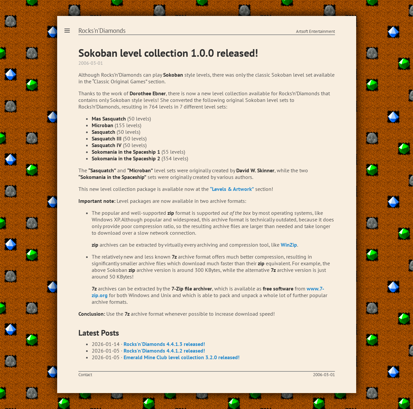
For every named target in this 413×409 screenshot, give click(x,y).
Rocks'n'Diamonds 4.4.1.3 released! (164, 344)
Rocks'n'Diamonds (102, 31)
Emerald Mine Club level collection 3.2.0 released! (182, 357)
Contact (85, 374)
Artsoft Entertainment (315, 31)
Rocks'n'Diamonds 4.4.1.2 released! (164, 350)
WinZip (289, 244)
